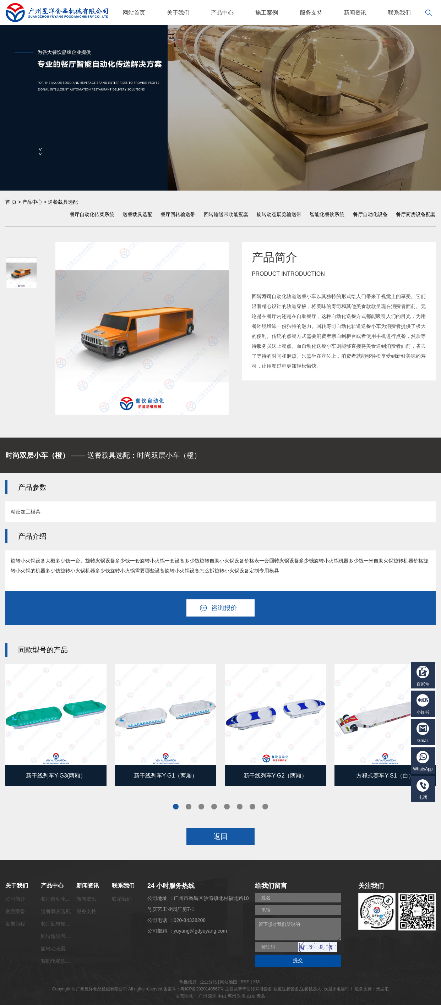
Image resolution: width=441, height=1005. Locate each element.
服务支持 (311, 13)
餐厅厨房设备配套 (416, 214)
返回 (220, 836)
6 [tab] (240, 806)
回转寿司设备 (259, 989)
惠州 (232, 996)
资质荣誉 (15, 911)
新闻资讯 (355, 13)
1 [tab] (176, 806)
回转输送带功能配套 (226, 214)
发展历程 (15, 924)
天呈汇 (382, 989)
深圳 (212, 996)
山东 (251, 996)
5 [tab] (227, 806)
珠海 (241, 996)
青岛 (261, 996)
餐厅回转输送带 (177, 214)
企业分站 (208, 981)
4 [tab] (214, 806)
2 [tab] (188, 806)
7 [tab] (252, 806)
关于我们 (178, 13)
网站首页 (134, 13)
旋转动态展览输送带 (279, 214)
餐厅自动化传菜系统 (92, 214)
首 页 (11, 202)
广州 (202, 996)
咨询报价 (224, 607)
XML (257, 981)
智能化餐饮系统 (327, 214)
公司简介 (15, 899)
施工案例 (266, 13)
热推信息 (187, 981)
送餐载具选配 (63, 202)
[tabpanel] (56, 725)
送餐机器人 (310, 989)
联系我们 (399, 13)
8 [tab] (265, 806)
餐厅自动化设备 (370, 214)
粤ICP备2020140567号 (202, 989)
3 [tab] (201, 806)
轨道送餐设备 (286, 989)
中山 (222, 996)
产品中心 (222, 13)
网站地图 (228, 981)
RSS (245, 981)
